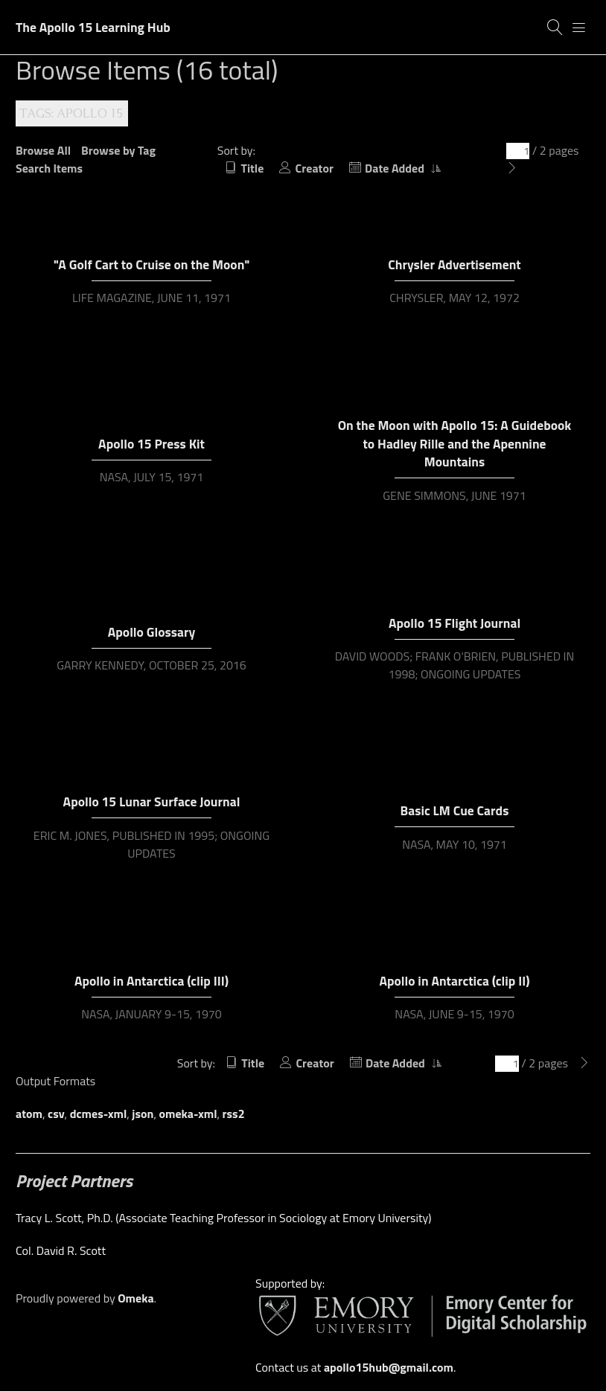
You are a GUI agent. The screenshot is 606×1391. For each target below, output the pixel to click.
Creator (315, 168)
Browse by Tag (118, 150)
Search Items (49, 168)
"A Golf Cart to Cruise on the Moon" (152, 264)
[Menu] (579, 27)
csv (56, 1113)
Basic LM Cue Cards (455, 810)
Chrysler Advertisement (454, 264)
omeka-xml (188, 1113)
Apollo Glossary (151, 632)
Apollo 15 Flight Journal (454, 623)
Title (252, 168)
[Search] (555, 27)
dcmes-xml (98, 1113)
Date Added (396, 168)
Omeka (135, 1298)
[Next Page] (512, 168)
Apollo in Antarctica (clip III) (151, 981)
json (142, 1113)
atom (29, 1113)
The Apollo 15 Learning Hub (93, 27)
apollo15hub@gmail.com (388, 1367)
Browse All (43, 150)
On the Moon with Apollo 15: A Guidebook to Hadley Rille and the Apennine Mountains (455, 443)
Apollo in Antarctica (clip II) (454, 981)
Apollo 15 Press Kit (151, 444)
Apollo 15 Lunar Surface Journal (151, 801)
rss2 (234, 1113)
